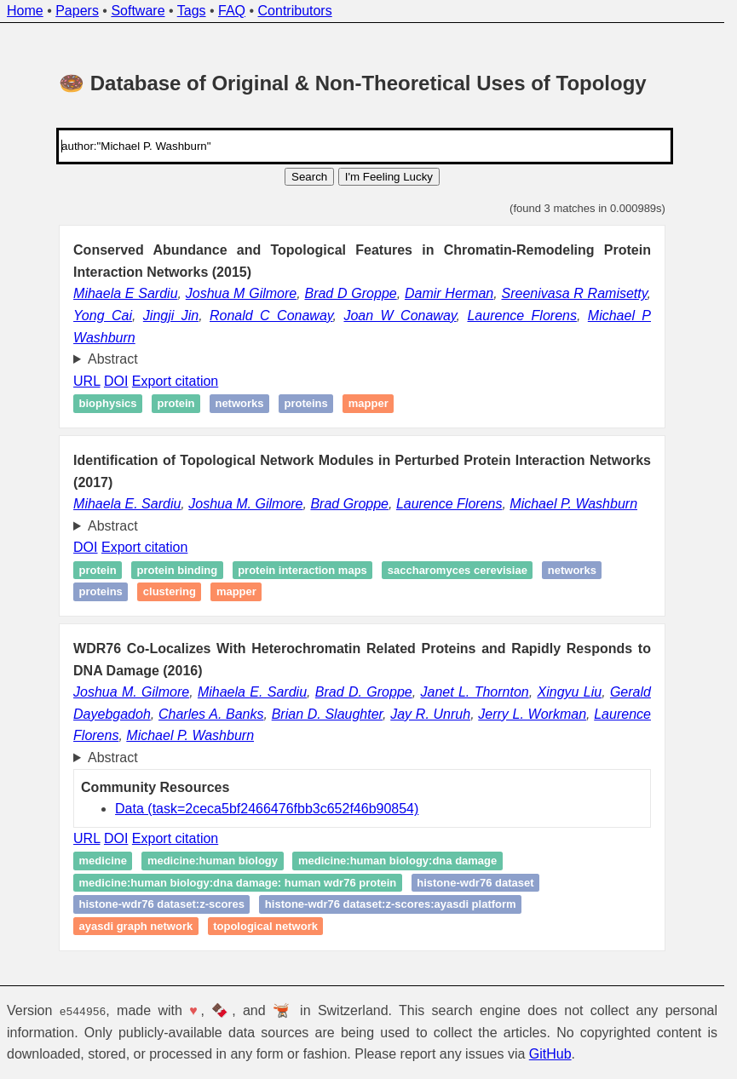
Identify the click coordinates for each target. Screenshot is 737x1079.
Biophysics (108, 403)
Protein (175, 403)
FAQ (231, 10)
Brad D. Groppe (363, 692)
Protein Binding (177, 570)
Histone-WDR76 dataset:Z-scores (162, 904)
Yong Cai (102, 315)
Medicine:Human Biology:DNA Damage (397, 860)
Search (309, 176)
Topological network (265, 926)
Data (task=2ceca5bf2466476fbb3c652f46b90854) (266, 808)
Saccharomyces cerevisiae (457, 570)
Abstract (113, 359)
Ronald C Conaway (271, 315)
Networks (239, 403)
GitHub (550, 1054)
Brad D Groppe (350, 293)
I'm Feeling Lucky (389, 176)
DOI (116, 381)
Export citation (175, 381)
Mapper (368, 403)
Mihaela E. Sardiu (127, 503)
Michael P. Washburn (573, 503)
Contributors (295, 10)
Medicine (103, 860)
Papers (77, 10)
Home (25, 10)
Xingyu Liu (570, 692)
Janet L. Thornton (474, 692)
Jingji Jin (171, 315)
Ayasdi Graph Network (136, 926)
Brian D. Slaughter (327, 714)
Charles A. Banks (211, 714)
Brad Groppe (349, 503)
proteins (305, 403)
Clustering (169, 591)
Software (137, 10)
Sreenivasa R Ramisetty (574, 293)
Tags (191, 10)
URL (86, 381)
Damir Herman (449, 293)
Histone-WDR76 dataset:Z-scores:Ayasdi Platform (390, 904)
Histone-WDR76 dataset (475, 882)
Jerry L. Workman (532, 714)
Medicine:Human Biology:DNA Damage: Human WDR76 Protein (238, 882)
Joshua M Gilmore (241, 293)
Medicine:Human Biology (212, 860)
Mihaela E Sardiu (125, 293)
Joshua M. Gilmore (245, 503)
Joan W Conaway (399, 315)
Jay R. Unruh (430, 714)
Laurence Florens (521, 315)
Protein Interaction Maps (302, 570)
